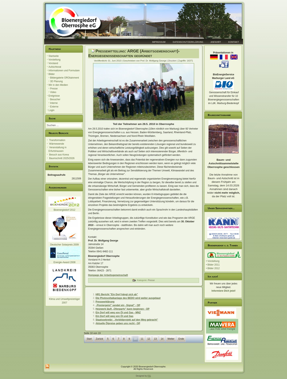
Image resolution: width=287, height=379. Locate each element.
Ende (181, 338)
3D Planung (56, 81)
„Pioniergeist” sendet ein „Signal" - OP (118, 305)
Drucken (172, 60)
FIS (149, 376)
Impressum (158, 42)
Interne (54, 103)
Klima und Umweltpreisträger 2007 (64, 299)
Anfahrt (215, 42)
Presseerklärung (105, 301)
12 (148, 338)
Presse (54, 88)
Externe (54, 106)
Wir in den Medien (58, 85)
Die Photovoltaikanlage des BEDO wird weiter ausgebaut (128, 298)
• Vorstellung (213, 261)
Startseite (54, 56)
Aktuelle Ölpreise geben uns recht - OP (118, 323)
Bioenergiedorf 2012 (64, 209)
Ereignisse (54, 95)
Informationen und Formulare (64, 70)
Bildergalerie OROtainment (64, 77)
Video (53, 92)
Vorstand (53, 63)
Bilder (52, 74)
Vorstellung (54, 59)
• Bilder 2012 (213, 268)
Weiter (171, 338)
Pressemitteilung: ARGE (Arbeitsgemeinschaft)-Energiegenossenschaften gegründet (134, 53)
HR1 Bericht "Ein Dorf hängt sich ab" (117, 294)
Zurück (99, 338)
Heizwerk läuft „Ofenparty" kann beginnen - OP (122, 308)
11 (142, 338)
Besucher (55, 99)
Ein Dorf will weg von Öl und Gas (114, 316)
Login (51, 110)
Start (89, 338)
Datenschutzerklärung (188, 42)
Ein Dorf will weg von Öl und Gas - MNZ (118, 312)
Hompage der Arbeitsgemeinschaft (108, 275)
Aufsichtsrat (55, 66)
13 (155, 338)
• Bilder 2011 (213, 264)
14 (162, 338)
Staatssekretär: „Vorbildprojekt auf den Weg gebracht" (127, 319)
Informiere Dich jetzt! (223, 290)
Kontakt (233, 42)
